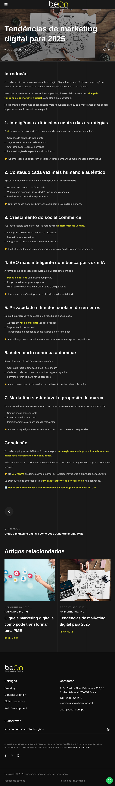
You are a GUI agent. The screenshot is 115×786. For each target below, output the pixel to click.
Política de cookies (14, 780)
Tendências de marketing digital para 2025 (83, 621)
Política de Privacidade (79, 747)
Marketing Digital (16, 611)
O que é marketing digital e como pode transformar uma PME (29, 624)
